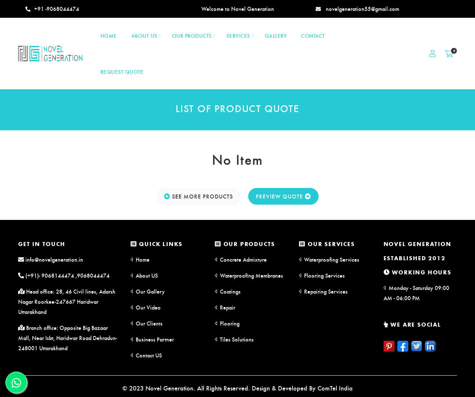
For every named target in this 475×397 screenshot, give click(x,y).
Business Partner (152, 339)
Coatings (228, 291)
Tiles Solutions (234, 339)
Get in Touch (41, 243)
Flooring (227, 323)
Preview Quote (283, 196)
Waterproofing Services (329, 259)
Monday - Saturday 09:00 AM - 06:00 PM (416, 293)
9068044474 (93, 275)
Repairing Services (323, 291)
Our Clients (147, 323)
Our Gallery (148, 291)
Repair (225, 307)
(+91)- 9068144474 (46, 275)
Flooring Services (322, 275)
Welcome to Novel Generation (237, 8)
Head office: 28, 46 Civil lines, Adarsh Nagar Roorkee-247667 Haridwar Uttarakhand (66, 301)
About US (144, 275)
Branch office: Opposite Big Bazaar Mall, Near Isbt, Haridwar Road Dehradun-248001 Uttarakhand (67, 338)
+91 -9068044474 (52, 8)
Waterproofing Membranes (249, 275)
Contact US (146, 355)
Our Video (146, 307)
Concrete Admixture (241, 259)
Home (140, 259)
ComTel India (335, 387)
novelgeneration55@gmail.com (357, 8)
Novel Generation (417, 243)
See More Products (198, 196)
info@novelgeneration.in (50, 259)
